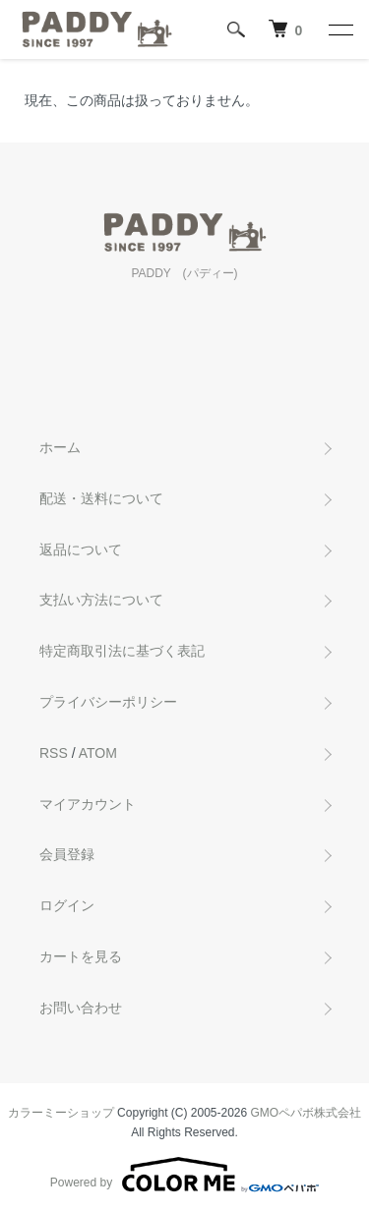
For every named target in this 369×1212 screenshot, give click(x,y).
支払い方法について (101, 599)
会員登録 (66, 854)
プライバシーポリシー (108, 702)
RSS (53, 753)
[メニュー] (339, 29)
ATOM (98, 753)
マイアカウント (87, 804)
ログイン (66, 905)
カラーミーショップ (61, 1113)
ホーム (60, 447)
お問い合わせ (80, 1007)
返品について (80, 549)
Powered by (184, 1174)
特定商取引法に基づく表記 (122, 651)
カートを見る (80, 956)
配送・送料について (101, 498)
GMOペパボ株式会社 (306, 1113)
